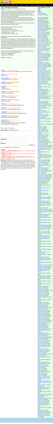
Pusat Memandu (41, 327)
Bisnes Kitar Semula (42, 48)
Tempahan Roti (41, 399)
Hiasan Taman (41, 94)
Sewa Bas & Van (41, 351)
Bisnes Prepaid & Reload (43, 60)
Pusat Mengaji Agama (43, 329)
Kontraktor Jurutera (42, 148)
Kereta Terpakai (41, 130)
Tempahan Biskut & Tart (43, 378)
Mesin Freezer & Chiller (43, 170)
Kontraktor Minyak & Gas (44, 152)
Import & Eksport (42, 101)
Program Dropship (42, 322)
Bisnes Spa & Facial (42, 70)
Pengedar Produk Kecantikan (44, 281)
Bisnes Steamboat (42, 72)
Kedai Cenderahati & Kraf (44, 108)
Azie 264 (4, 86)
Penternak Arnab (41, 287)
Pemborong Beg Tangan (43, 226)
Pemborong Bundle (42, 227)
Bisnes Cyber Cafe (42, 34)
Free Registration (7, 147)
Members (32, 5)
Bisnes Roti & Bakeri (42, 64)
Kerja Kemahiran (41, 134)
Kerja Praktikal (41, 137)
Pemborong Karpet (42, 231)
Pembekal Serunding (43, 214)
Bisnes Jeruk (41, 46)
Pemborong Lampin (42, 235)
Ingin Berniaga (41, 102)
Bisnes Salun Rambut (43, 65)
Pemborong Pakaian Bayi (43, 238)
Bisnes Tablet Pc (41, 74)
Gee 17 (4, 104)
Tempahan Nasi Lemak (43, 398)
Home (2, 5)
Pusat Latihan (41, 326)
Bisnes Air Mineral (42, 25)
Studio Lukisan (41, 365)
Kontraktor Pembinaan (43, 156)
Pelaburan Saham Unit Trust (44, 185)
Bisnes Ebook (41, 37)
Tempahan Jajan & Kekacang (44, 382)
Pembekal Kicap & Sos (43, 204)
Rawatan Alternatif (42, 338)
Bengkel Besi (41, 20)
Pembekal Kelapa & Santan (44, 198)
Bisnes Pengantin (42, 57)
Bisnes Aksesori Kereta (43, 28)
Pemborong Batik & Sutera (44, 222)
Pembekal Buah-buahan (43, 194)
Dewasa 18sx (41, 81)
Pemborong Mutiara (42, 237)
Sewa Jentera (41, 353)
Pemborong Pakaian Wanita (44, 249)
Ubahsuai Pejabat (42, 401)
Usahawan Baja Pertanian (44, 404)
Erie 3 (3, 95)
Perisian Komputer (42, 303)
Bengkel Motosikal (42, 22)
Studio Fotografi (41, 362)
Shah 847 (5, 112)
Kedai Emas (40, 110)
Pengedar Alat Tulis (42, 269)
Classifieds (7, 5)
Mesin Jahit (40, 173)
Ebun (3, 70)
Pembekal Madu (41, 207)
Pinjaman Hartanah (42, 310)
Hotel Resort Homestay (43, 96)
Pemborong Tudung (42, 258)
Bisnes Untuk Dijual (42, 77)
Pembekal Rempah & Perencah (45, 211)
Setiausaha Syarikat (42, 350)
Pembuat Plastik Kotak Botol (44, 262)
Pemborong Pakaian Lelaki (44, 243)
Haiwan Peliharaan (42, 90)
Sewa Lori (40, 355)
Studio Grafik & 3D (42, 363)
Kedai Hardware (41, 114)
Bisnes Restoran (41, 62)
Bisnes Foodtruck (42, 38)
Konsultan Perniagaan (43, 14)
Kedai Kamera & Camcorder (44, 118)
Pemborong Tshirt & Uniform (44, 254)
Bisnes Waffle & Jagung (43, 78)
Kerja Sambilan (41, 140)
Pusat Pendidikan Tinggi (43, 330)
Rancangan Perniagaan (43, 337)
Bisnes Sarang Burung (43, 66)
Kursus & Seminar (42, 160)
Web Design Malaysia (43, 412)
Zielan (2, 9)
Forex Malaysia (7, 57)
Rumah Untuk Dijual (42, 341)
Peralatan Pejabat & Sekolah (44, 299)
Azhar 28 (5, 120)
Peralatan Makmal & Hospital (45, 297)
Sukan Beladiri (41, 370)
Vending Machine (42, 411)
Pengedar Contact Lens (43, 275)
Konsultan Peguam (42, 141)
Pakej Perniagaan (42, 13)
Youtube (27, 5)
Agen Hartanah (41, 17)
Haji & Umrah (41, 92)
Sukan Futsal (41, 373)
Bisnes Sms (40, 69)
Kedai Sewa (40, 126)
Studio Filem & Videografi (44, 359)
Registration (39, 5)
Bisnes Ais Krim (41, 26)
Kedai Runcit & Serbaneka (44, 121)
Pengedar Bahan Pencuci (43, 270)
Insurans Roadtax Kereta (43, 105)
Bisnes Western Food (43, 80)
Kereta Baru (40, 129)
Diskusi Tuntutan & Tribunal (44, 84)
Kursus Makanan (42, 162)
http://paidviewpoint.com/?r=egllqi (9, 79)
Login (44, 5)
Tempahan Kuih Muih (43, 394)
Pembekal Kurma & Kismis (44, 205)
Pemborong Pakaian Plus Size (45, 246)
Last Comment (21, 9)
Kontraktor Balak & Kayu (43, 146)
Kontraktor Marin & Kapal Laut (45, 149)
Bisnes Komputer (42, 49)
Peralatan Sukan (41, 302)
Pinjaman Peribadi (42, 314)
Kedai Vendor (41, 128)
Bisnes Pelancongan (42, 56)
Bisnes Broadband (42, 29)
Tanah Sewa (40, 375)
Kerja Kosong (41, 136)
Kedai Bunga (41, 106)
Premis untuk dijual (42, 317)
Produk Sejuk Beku (42, 319)
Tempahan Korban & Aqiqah (44, 391)
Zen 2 (3, 74)
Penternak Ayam (41, 289)
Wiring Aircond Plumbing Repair (44, 416)
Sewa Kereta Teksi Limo (43, 354)
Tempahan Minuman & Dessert (43, 396)
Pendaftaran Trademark (43, 267)
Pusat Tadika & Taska (43, 334)
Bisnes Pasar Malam (42, 54)
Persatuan (40, 12)
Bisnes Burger (41, 30)
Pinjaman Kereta (41, 313)
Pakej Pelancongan (42, 178)
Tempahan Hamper (42, 381)
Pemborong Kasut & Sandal (44, 233)
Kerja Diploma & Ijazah (43, 132)
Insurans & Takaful (42, 104)
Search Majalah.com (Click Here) (44, 8)
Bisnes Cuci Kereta (42, 33)
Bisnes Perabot (41, 58)
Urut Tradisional (41, 403)
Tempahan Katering (42, 387)
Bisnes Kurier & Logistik (43, 50)
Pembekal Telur (41, 215)
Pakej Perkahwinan (42, 180)
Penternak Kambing (42, 293)
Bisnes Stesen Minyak (43, 73)
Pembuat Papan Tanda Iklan (44, 259)
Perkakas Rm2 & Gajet (43, 307)
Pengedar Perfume (42, 277)
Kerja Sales (40, 138)
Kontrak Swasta (41, 144)
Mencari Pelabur (41, 168)
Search (12, 5)
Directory (21, 5)
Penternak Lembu (42, 294)
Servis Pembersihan (42, 345)
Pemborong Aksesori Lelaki (44, 217)
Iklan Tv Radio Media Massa (44, 98)
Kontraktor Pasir (41, 154)
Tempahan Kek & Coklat (43, 389)
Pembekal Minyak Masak (43, 210)
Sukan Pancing (41, 374)
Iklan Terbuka (41, 97)
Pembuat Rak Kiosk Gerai (44, 265)
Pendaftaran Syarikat (42, 266)
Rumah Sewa (41, 339)
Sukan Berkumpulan (42, 371)
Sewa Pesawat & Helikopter (44, 357)
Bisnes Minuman (42, 53)
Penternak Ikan (41, 291)
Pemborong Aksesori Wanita (44, 219)
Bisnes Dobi (40, 36)
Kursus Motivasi (41, 164)
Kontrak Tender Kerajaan (43, 145)
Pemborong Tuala (42, 257)
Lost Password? (16, 147)
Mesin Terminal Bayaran (43, 176)
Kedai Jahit (40, 117)
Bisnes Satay (41, 68)
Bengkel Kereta (41, 21)
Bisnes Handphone (42, 40)
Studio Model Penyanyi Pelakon (43, 367)
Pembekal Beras (41, 193)
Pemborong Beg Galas (43, 225)
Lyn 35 (4, 108)
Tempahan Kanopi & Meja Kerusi (44, 385)
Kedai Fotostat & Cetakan (44, 112)
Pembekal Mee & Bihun (43, 209)
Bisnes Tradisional (42, 76)
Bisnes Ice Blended (42, 44)
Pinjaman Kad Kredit (42, 311)
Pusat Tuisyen (41, 335)
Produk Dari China (42, 318)
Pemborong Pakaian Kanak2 (44, 241)
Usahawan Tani (41, 410)
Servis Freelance (41, 342)
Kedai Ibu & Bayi (42, 116)
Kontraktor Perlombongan (44, 157)
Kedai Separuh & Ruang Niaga (45, 124)
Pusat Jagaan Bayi (42, 325)
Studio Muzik (41, 369)
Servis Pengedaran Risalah (44, 346)
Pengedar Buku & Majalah (44, 273)
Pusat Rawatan (41, 333)
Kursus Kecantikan (42, 161)
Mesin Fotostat (41, 169)
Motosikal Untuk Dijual (43, 177)
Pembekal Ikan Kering (43, 197)
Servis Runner (41, 349)
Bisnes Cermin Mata (42, 32)
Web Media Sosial (42, 414)
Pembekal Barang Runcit (43, 190)
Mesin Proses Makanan (43, 174)
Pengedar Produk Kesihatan (44, 283)
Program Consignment (43, 321)
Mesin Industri (41, 172)
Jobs (17, 5)
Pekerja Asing (41, 184)
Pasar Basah (40, 182)
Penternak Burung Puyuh (43, 290)
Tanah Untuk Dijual (42, 377)
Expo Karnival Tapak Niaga (44, 86)
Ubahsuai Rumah (42, 402)
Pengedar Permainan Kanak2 (44, 278)
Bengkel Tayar (41, 24)
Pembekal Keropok (42, 202)
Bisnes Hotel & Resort (43, 42)
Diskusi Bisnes (41, 82)
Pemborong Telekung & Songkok (43, 252)
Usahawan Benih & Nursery (44, 407)
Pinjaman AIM (41, 309)
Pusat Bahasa (41, 323)
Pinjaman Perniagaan (43, 315)
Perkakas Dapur (41, 305)
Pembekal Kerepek (42, 201)
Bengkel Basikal (41, 18)
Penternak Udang (42, 295)
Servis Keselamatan (42, 343)
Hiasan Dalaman (42, 93)
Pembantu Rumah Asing (43, 188)
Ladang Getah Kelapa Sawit (44, 165)
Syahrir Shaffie (5, 78)
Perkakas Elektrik (42, 306)
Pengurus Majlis (41, 286)
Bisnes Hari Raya (42, 41)
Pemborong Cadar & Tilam (44, 229)
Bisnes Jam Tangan (42, 45)
